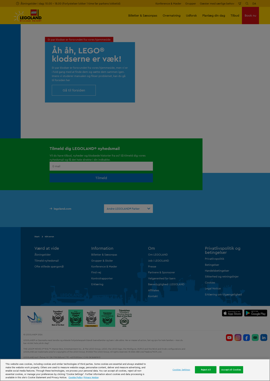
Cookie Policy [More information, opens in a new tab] (76, 377)
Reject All (206, 369)
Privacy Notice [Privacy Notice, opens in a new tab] (91, 377)
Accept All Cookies (231, 369)
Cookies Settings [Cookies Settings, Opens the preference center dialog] (181, 369)
